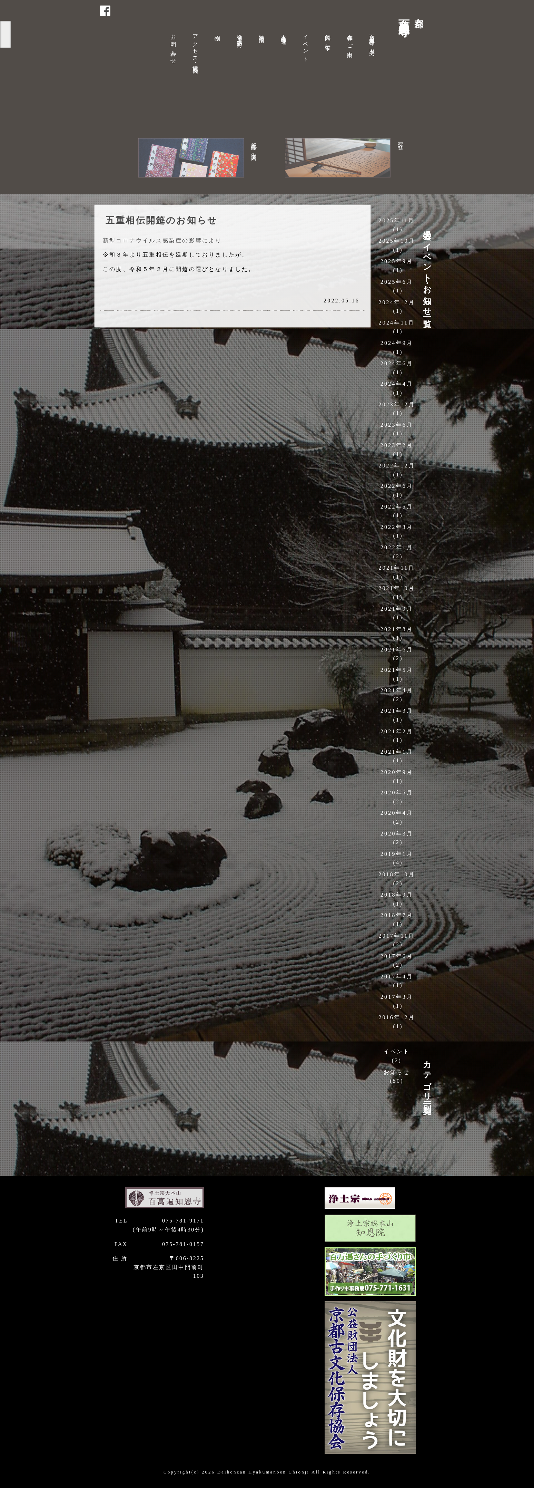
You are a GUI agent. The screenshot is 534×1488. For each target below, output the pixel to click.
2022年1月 (396, 547)
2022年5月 (396, 507)
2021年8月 (396, 629)
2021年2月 (396, 731)
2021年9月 (396, 609)
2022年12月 (396, 465)
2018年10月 (396, 874)
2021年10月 (396, 588)
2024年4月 (396, 384)
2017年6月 (396, 956)
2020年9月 (396, 772)
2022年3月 (396, 527)
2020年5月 (396, 792)
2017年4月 (396, 976)
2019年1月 (396, 854)
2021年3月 (396, 711)
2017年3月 (396, 997)
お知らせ (397, 1072)
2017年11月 (396, 936)
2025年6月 (396, 282)
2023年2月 (396, 445)
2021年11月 (396, 568)
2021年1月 (396, 752)
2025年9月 (396, 261)
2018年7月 (396, 915)
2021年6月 (396, 650)
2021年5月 (396, 670)
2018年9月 (396, 895)
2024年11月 (396, 323)
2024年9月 (396, 343)
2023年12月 (396, 404)
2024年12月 (396, 302)
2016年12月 (396, 1017)
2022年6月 (396, 486)
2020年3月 (396, 834)
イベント (397, 1051)
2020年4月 (396, 813)
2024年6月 (396, 363)
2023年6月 (396, 425)
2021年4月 (396, 690)
